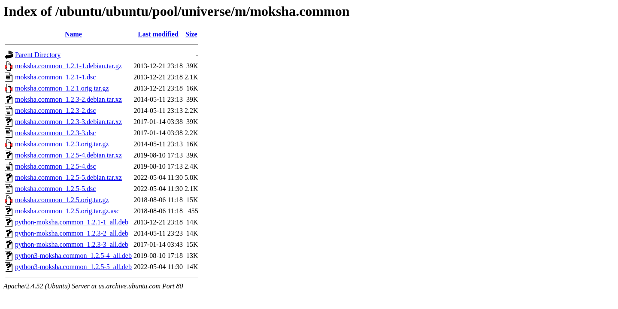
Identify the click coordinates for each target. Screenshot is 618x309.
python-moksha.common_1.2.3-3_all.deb (71, 244)
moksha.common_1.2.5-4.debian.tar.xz (68, 155)
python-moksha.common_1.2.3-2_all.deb (71, 233)
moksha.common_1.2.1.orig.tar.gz (62, 88)
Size (191, 34)
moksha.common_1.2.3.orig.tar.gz (62, 144)
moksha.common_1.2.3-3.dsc (55, 132)
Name (73, 34)
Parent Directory (38, 54)
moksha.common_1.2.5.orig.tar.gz (62, 199)
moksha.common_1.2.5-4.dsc (55, 166)
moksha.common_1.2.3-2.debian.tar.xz (68, 99)
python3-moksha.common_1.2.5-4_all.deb (73, 255)
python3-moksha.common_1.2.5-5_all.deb (73, 266)
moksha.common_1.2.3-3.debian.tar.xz (68, 121)
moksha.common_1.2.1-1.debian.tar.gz (68, 66)
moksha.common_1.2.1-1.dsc (55, 77)
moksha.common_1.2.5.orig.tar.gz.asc (67, 211)
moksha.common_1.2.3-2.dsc (55, 110)
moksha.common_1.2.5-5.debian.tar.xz (68, 177)
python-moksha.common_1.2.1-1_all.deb (71, 222)
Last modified (158, 34)
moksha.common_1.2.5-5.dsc (55, 188)
